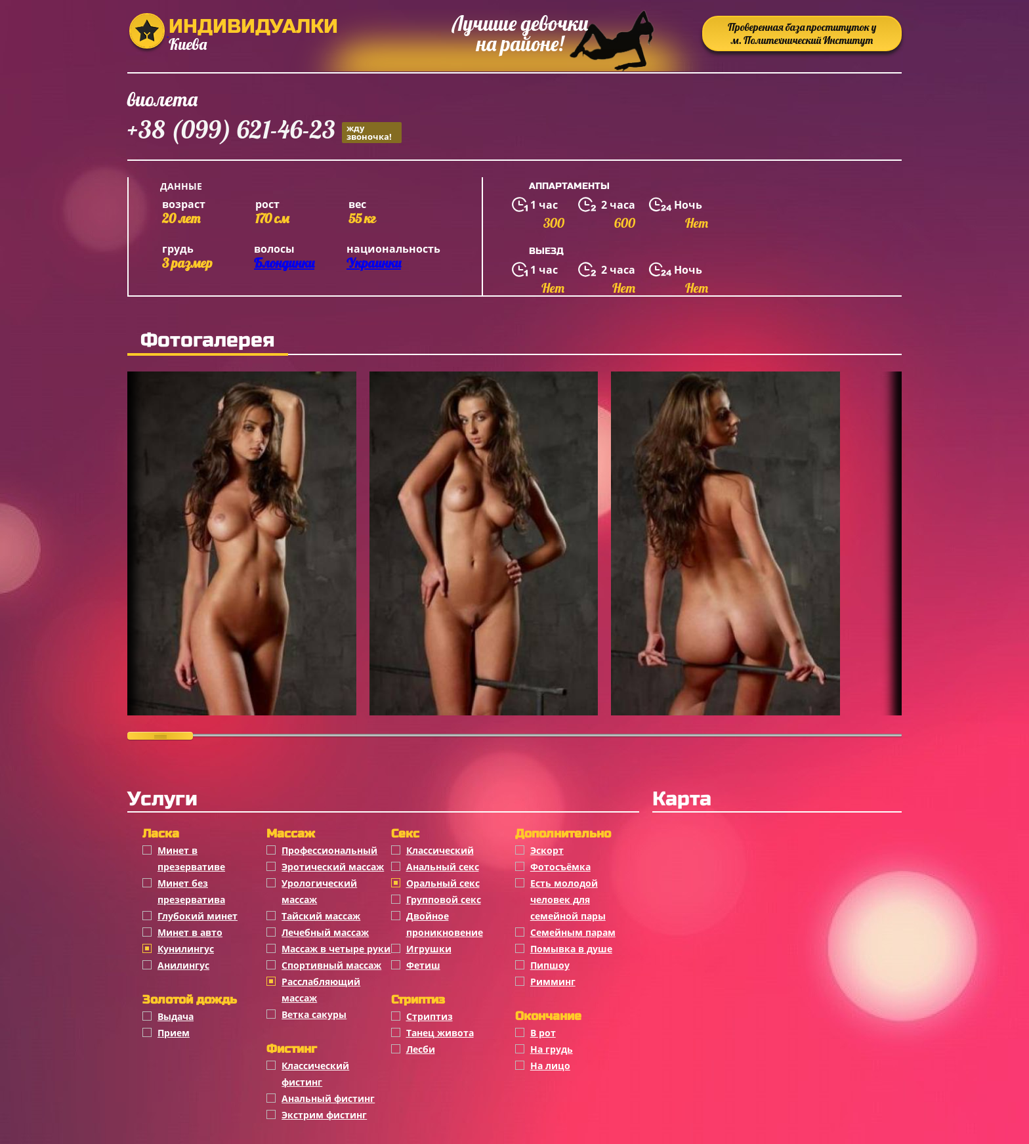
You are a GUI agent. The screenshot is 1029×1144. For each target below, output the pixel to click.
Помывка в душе (571, 949)
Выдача (176, 1016)
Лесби (420, 1049)
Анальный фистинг (328, 1098)
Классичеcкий (440, 850)
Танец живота (440, 1033)
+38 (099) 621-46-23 (264, 131)
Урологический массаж (319, 891)
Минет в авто (190, 932)
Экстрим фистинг (324, 1115)
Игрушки (429, 949)
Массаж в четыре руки (336, 949)
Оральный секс (443, 883)
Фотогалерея (207, 340)
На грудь (551, 1049)
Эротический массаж (333, 866)
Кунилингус (186, 949)
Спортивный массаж (331, 965)
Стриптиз (429, 1016)
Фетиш (423, 965)
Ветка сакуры (314, 1014)
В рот (543, 1033)
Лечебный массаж (325, 932)
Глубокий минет (198, 916)
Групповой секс (443, 899)
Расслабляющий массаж (321, 989)
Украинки (373, 263)
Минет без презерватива (191, 891)
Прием (174, 1033)
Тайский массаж (321, 916)
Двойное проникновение (444, 924)
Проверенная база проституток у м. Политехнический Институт (802, 33)
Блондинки (284, 263)
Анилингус (183, 965)
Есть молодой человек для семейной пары (568, 899)
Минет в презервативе (191, 858)
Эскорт (547, 850)
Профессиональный (329, 850)
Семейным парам (573, 932)
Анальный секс (442, 866)
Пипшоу (550, 965)
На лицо (550, 1065)
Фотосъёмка (560, 866)
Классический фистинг (315, 1073)
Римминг (553, 981)
